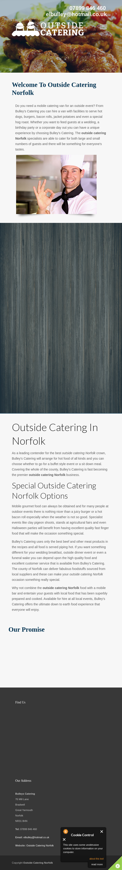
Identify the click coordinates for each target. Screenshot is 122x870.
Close (101, 831)
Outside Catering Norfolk (40, 845)
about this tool (97, 859)
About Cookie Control (65, 831)
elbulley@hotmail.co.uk (36, 837)
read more (97, 864)
